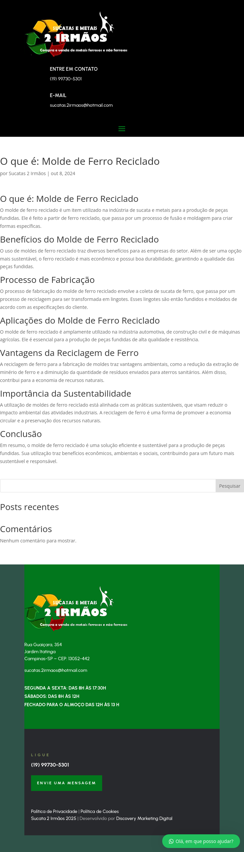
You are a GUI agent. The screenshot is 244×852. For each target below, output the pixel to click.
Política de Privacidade (54, 811)
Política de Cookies (100, 811)
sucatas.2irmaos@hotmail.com (81, 105)
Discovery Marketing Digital (144, 818)
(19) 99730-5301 (50, 765)
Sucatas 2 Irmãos (27, 173)
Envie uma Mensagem (66, 783)
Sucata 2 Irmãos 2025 (53, 818)
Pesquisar (229, 486)
